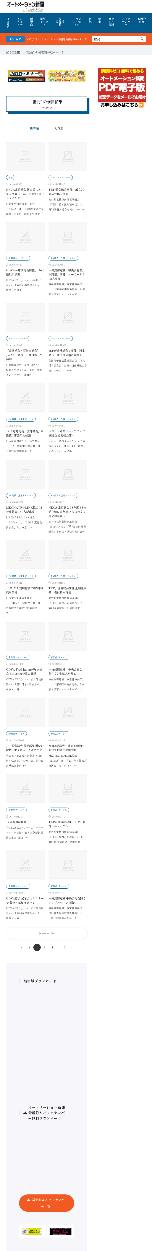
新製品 (31, 21)
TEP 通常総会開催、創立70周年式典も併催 (67, 191)
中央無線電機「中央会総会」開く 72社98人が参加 (67, 671)
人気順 (58, 128)
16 (64, 947)
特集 (99, 20)
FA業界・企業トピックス (63, 258)
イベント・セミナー (60, 177)
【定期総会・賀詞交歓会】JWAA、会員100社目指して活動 (24, 355)
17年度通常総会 (16, 822)
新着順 (34, 128)
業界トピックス (44, 21)
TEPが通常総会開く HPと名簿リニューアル (67, 824)
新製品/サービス (59, 657)
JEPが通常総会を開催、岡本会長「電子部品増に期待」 (67, 353)
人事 (10, 177)
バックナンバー (126, 21)
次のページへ (47, 933)
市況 (90, 20)
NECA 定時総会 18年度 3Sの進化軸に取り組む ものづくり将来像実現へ (67, 511)
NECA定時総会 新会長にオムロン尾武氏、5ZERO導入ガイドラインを (25, 193)
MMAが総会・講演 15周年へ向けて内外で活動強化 (67, 748)
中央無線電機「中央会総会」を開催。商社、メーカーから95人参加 (67, 274)
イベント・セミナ (77, 21)
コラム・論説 (111, 21)
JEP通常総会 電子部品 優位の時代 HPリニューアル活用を (25, 748)
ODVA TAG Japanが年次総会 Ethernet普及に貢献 (24, 671)
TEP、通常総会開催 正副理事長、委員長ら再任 (67, 590)
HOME (7, 23)
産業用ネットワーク (18, 258)
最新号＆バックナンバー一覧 (48, 1203)
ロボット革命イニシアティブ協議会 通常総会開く (67, 433)
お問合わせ (141, 20)
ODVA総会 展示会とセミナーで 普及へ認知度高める (25, 900)
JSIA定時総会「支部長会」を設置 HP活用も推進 (25, 433)
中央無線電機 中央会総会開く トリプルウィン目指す (67, 900)
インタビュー (20, 21)
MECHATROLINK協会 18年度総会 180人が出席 (24, 509)
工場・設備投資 (60, 21)
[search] (142, 39)
